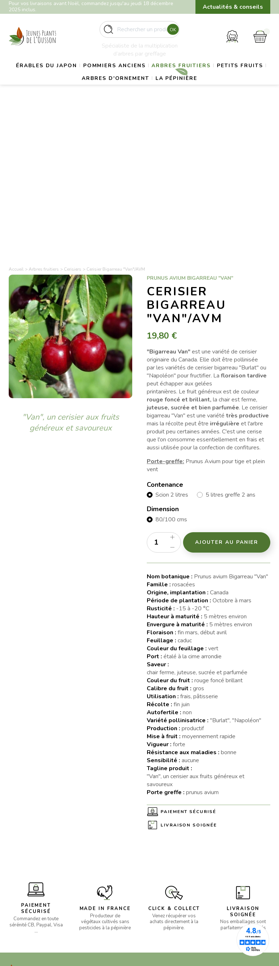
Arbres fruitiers (215, 75)
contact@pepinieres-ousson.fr (33, 875)
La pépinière (210, 93)
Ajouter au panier (227, 382)
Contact (156, 882)
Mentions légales (166, 839)
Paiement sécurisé (188, 652)
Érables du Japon (65, 75)
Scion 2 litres (171, 335)
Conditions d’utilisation (173, 848)
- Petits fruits (93, 866)
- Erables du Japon (99, 831)
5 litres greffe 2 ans (230, 335)
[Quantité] (164, 382)
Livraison (157, 831)
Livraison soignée (189, 665)
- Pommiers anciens (100, 848)
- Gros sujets (93, 840)
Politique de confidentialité (163, 870)
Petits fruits (71, 93)
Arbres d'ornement (141, 93)
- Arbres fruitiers (97, 857)
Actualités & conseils (233, 7)
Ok (171, 32)
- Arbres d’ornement (101, 875)
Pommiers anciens (140, 75)
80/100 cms (171, 360)
